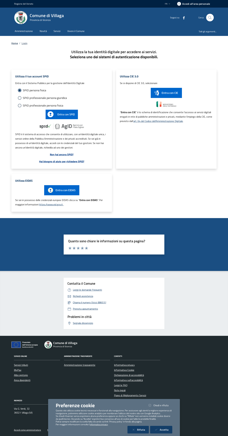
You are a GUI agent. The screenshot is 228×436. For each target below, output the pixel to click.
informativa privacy (99, 424)
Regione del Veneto (23, 3)
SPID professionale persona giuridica (45, 98)
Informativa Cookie (124, 370)
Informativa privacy (124, 365)
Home (14, 43)
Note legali (120, 390)
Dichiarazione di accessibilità (129, 375)
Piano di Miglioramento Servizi (130, 395)
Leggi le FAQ (120, 385)
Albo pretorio (21, 375)
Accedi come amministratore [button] (27, 430)
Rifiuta (140, 430)
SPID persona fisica (34, 90)
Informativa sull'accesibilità (128, 380)
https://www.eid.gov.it (51, 204)
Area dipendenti (22, 380)
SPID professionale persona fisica (43, 105)
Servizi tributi (21, 365)
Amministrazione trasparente (79, 365)
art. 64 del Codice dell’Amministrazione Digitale (158, 121)
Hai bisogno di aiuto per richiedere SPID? (61, 161)
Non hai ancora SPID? (61, 154)
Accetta (163, 430)
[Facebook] (182, 17)
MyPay (17, 370)
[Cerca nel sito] (210, 17)
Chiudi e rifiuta (160, 405)
